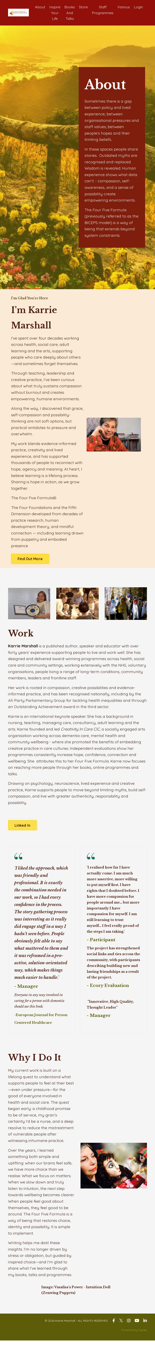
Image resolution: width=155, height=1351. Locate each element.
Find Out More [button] (30, 564)
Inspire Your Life (53, 12)
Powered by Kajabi (134, 1341)
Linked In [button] (22, 832)
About (39, 6)
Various (123, 6)
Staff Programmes (102, 9)
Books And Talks (68, 12)
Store (82, 6)
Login (138, 6)
